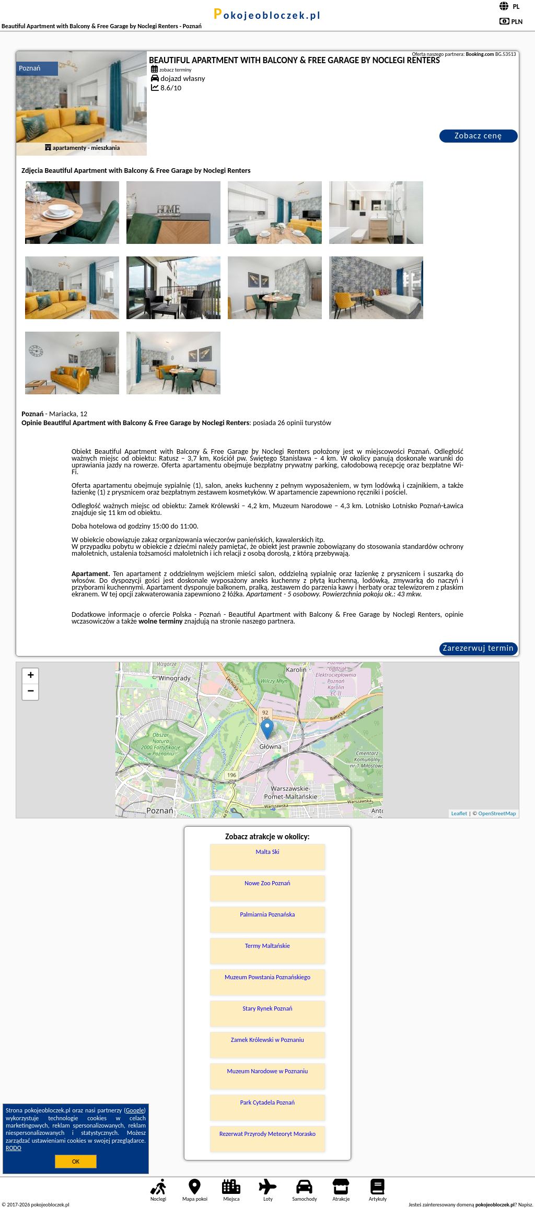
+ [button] (30, 676)
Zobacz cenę (478, 135)
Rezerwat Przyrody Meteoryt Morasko (267, 1133)
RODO (13, 1148)
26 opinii (290, 422)
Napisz (525, 1204)
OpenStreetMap (497, 813)
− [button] (30, 692)
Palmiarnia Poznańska (267, 914)
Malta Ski (268, 851)
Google (135, 1110)
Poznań (29, 68)
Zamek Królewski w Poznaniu (267, 1039)
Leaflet (459, 813)
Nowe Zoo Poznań (267, 883)
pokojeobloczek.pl (267, 15)
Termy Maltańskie (267, 945)
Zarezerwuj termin (478, 648)
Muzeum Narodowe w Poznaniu (267, 1071)
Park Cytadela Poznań (267, 1102)
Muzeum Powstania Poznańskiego (267, 977)
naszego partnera (268, 621)
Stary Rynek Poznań (268, 1008)
